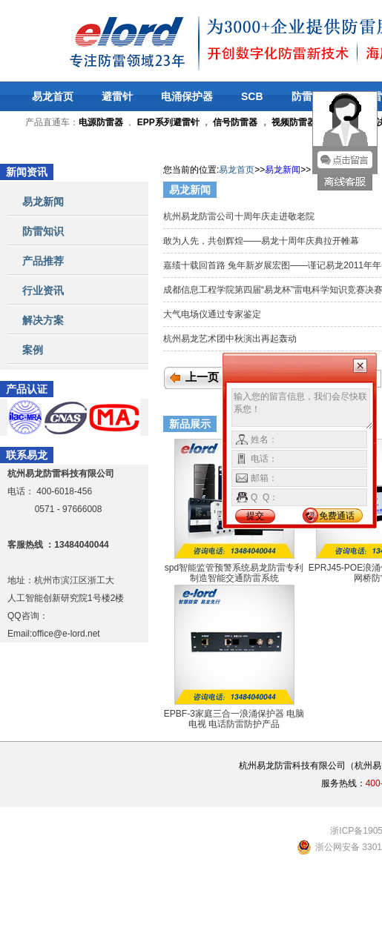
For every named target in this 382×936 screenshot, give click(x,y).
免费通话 (337, 516)
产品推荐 (43, 261)
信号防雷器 (235, 122)
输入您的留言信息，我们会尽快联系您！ (302, 409)
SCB (252, 96)
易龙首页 (52, 96)
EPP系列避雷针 (168, 122)
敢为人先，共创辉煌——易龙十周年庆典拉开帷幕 (262, 241)
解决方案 (43, 320)
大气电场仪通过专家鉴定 (213, 314)
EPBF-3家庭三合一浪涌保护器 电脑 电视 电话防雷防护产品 (234, 718)
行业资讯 (43, 290)
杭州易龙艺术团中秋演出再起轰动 (231, 338)
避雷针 (117, 96)
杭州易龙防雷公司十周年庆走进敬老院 (241, 216)
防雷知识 (43, 231)
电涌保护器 (187, 96)
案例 (32, 350)
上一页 (202, 377)
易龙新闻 (43, 202)
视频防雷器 (293, 122)
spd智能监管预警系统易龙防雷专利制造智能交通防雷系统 (234, 572)
